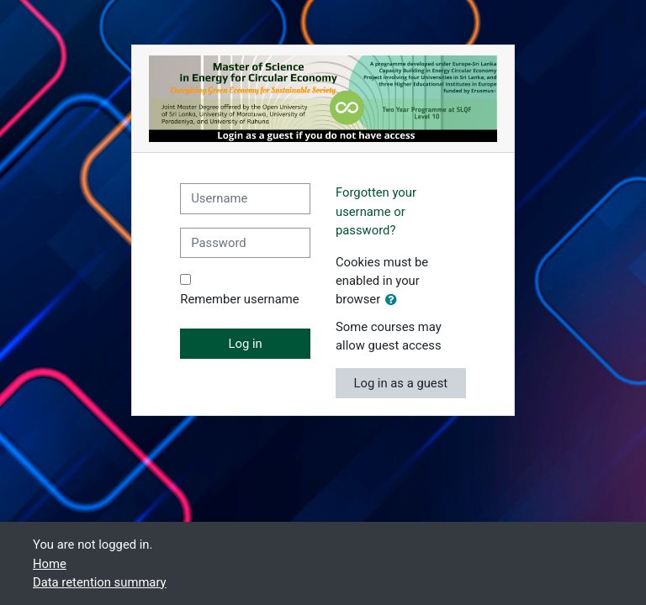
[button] (394, 300)
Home (49, 563)
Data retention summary (100, 582)
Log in (245, 343)
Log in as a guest (400, 383)
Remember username (239, 299)
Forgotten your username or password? (376, 211)
